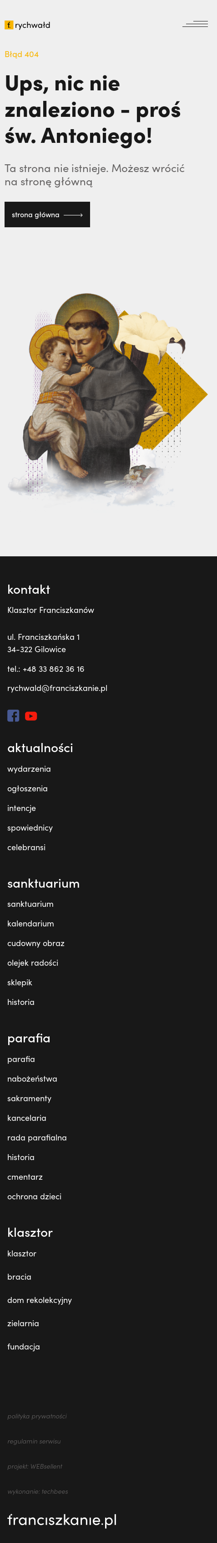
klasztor (21, 1253)
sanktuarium (30, 903)
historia (21, 1001)
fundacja (23, 1346)
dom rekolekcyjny (39, 1299)
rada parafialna (37, 1137)
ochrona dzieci (34, 1196)
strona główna (47, 214)
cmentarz (25, 1176)
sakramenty (29, 1098)
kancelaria (26, 1117)
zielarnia (23, 1323)
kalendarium (30, 923)
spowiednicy (30, 827)
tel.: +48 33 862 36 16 (46, 668)
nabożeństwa (32, 1078)
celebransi (26, 847)
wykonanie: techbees (37, 1491)
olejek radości (32, 962)
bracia (19, 1276)
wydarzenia (29, 768)
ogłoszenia (27, 788)
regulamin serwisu (34, 1441)
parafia (21, 1058)
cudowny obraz (36, 942)
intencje (21, 807)
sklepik (19, 982)
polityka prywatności (36, 1416)
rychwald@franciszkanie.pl (57, 687)
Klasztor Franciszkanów (50, 609)
